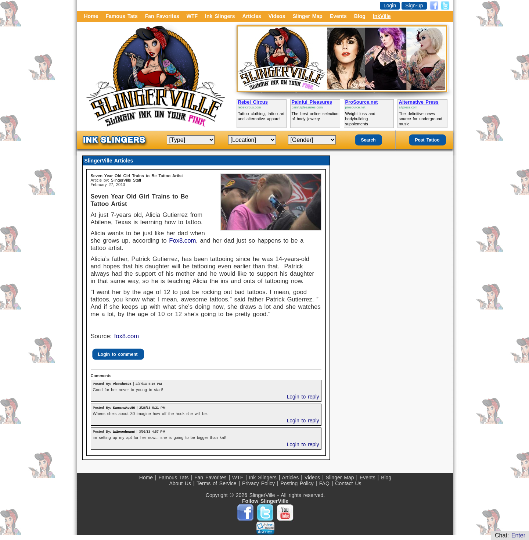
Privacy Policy (259, 483)
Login (390, 5)
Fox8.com (182, 240)
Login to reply (303, 397)
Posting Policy (298, 483)
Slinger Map (307, 16)
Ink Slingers (220, 16)
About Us (181, 483)
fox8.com (126, 336)
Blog (360, 16)
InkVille (382, 16)
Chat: (510, 535)
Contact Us (348, 483)
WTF (192, 16)
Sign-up (414, 5)
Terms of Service (217, 483)
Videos (277, 16)
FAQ (325, 483)
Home (91, 16)
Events (338, 16)
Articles (251, 16)
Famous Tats (121, 16)
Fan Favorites (162, 16)
